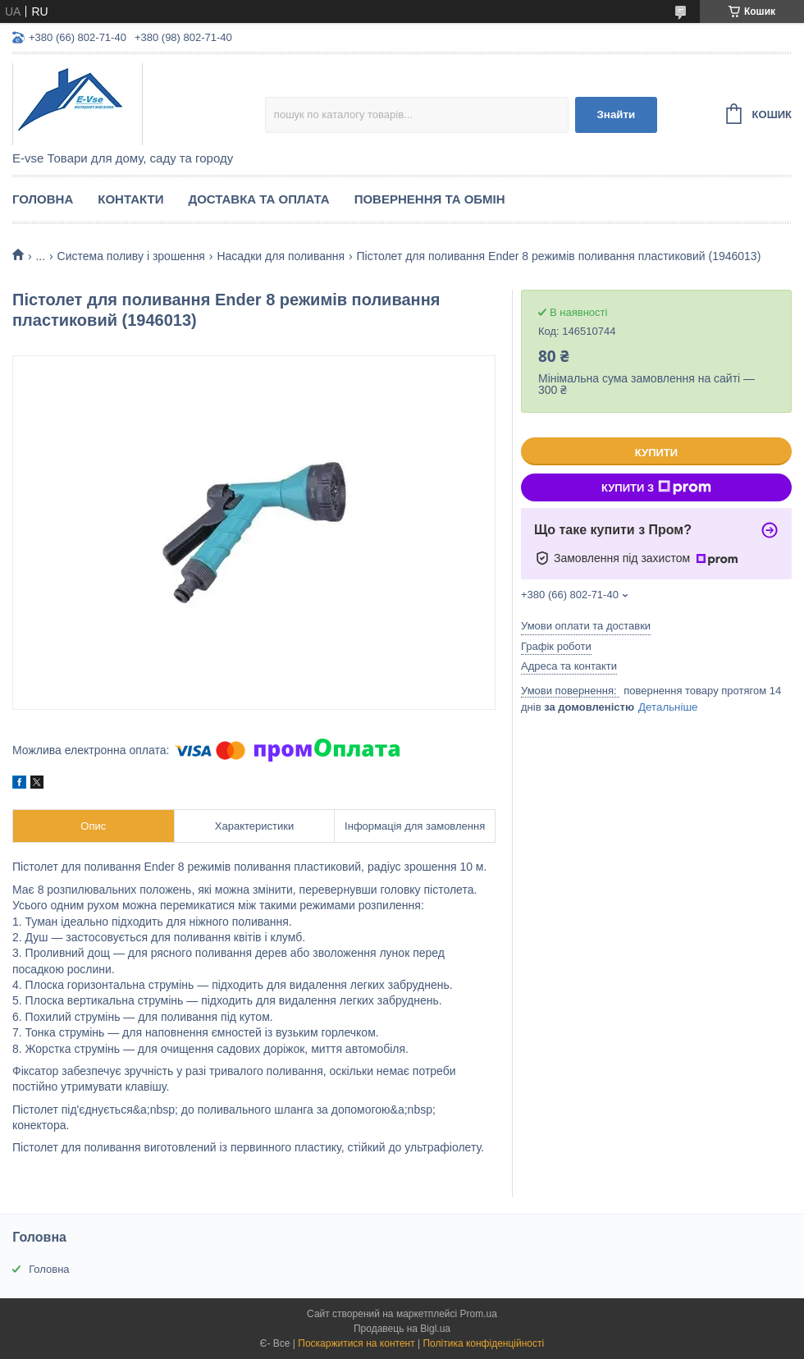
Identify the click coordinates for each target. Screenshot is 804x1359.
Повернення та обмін (429, 199)
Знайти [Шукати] (615, 114)
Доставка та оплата (258, 199)
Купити (656, 452)
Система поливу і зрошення (131, 256)
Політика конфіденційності (483, 1343)
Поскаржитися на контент (356, 1343)
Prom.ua (478, 1314)
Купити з (656, 487)
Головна (42, 199)
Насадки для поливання (281, 256)
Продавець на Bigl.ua (402, 1328)
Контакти (130, 199)
